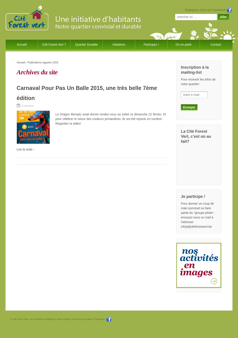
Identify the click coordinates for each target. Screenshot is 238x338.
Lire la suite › (25, 149)
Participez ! (151, 44)
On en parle (184, 44)
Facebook (102, 319)
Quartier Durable (86, 44)
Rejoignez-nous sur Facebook (208, 10)
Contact (216, 44)
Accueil (22, 44)
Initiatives (119, 44)
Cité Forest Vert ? (54, 44)
